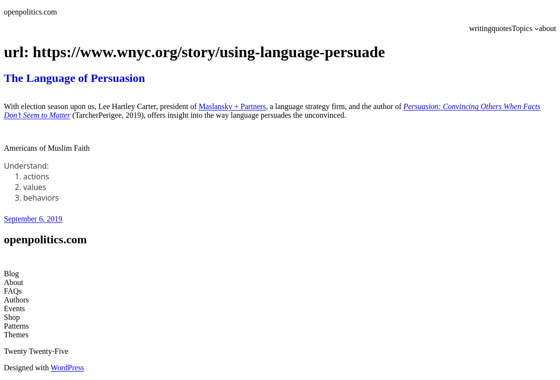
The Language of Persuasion (74, 78)
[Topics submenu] (536, 28)
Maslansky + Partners (232, 106)
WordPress (67, 368)
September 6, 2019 (33, 219)
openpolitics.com (30, 12)
